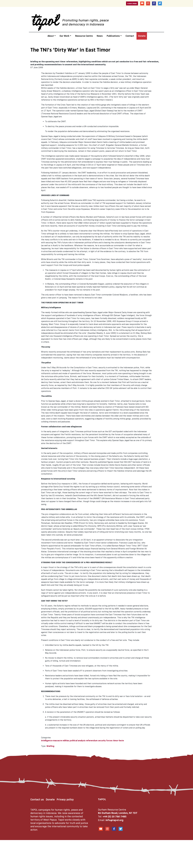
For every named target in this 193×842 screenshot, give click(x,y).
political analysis (77, 741)
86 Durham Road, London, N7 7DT (117, 813)
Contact (130, 35)
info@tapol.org (114, 820)
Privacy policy (65, 799)
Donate (141, 35)
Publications (113, 35)
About (51, 35)
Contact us (37, 799)
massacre (57, 741)
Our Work (64, 35)
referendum (91, 741)
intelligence (47, 741)
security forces (105, 741)
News (100, 35)
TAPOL (102, 799)
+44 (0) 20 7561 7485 (114, 816)
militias (66, 741)
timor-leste (118, 741)
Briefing (50, 746)
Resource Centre (84, 35)
